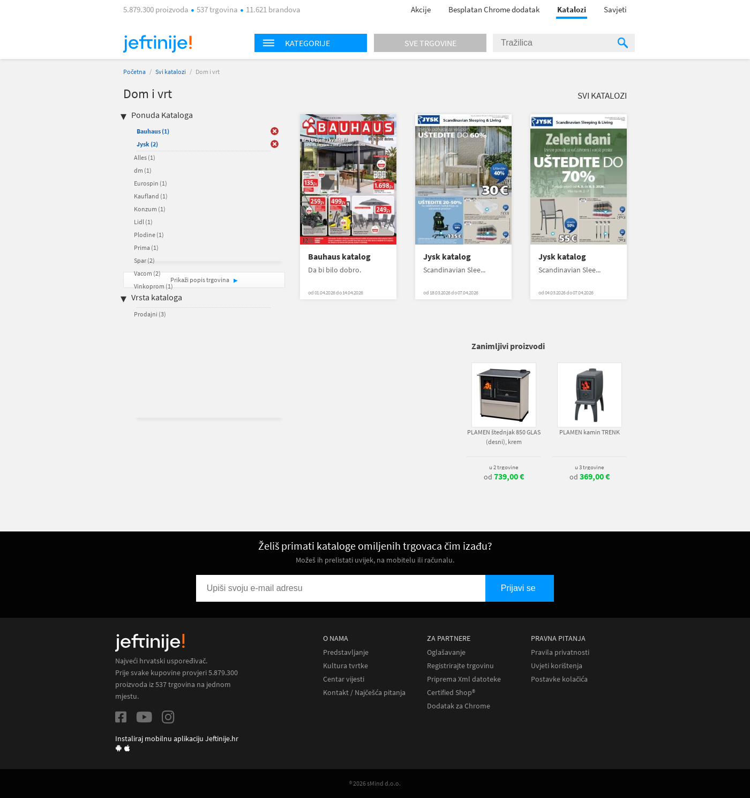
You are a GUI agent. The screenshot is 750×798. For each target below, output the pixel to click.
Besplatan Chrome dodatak (493, 9)
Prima (146, 247)
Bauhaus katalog (339, 257)
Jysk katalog (447, 257)
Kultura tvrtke (345, 665)
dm (143, 170)
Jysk (147, 144)
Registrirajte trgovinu (460, 665)
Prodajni (150, 314)
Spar (144, 260)
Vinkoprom (153, 286)
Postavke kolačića (559, 679)
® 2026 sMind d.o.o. (375, 783)
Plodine (149, 235)
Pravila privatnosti (560, 652)
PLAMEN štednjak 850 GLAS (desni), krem (504, 437)
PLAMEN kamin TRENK (589, 432)
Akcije (421, 9)
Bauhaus (153, 131)
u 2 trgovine (503, 467)
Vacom (147, 273)
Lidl (143, 222)
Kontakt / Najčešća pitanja (364, 692)
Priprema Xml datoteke (464, 679)
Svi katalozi (170, 72)
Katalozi (571, 9)
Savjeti (615, 9)
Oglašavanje (446, 652)
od (504, 477)
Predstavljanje (346, 652)
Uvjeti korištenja (556, 665)
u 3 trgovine (589, 467)
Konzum (150, 209)
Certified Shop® (451, 692)
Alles (144, 157)
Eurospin (150, 183)
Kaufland (151, 196)
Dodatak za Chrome (458, 706)
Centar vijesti (343, 679)
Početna (134, 72)
